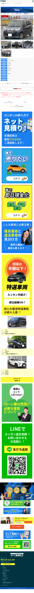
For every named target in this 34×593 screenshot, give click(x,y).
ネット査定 (4, 576)
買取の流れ (4, 572)
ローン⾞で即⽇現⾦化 (6, 570)
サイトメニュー (5, 585)
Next (32, 27)
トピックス (4, 580)
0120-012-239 (9, 560)
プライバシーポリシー (6, 583)
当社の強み (4, 567)
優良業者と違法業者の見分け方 (7, 582)
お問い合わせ (5, 579)
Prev (2, 27)
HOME (4, 566)
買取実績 (4, 573)
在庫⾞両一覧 (5, 575)
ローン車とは (5, 569)
